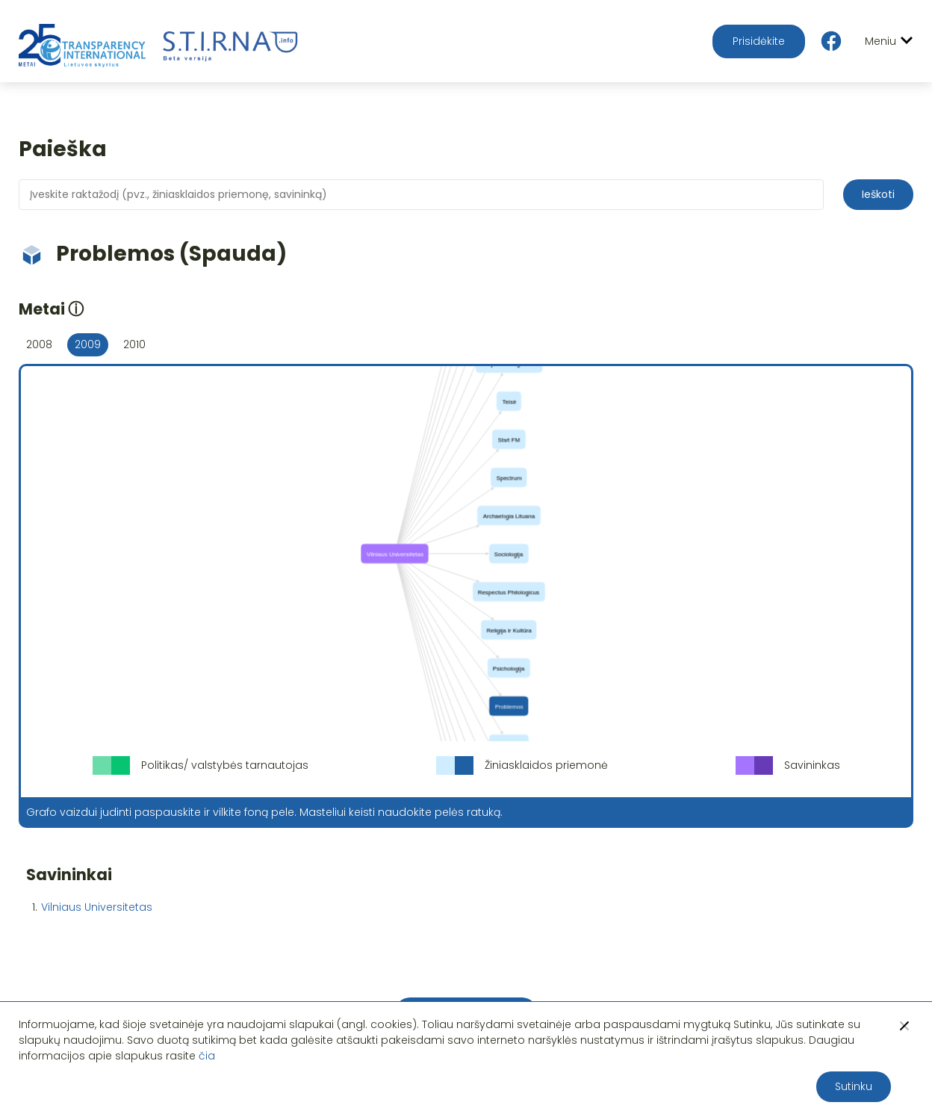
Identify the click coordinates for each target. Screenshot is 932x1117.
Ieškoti (878, 194)
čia (207, 1055)
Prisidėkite (759, 41)
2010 (134, 344)
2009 (88, 344)
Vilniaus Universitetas (96, 907)
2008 (39, 344)
